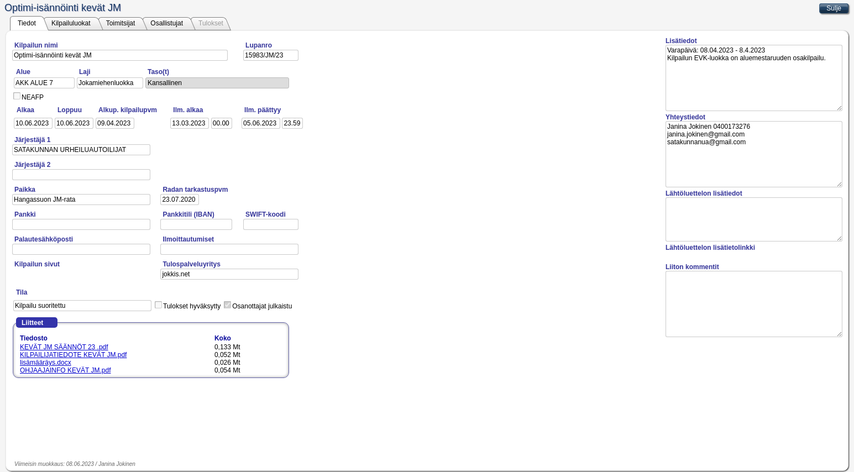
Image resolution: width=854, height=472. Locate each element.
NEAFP (33, 97)
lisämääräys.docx (45, 362)
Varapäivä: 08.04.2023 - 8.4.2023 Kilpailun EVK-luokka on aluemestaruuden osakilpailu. (754, 78)
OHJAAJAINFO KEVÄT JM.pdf (65, 370)
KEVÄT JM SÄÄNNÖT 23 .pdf (64, 347)
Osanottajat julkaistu (262, 306)
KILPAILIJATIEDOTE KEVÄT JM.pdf (73, 355)
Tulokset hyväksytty (192, 306)
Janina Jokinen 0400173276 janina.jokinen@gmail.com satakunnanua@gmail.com (754, 154)
